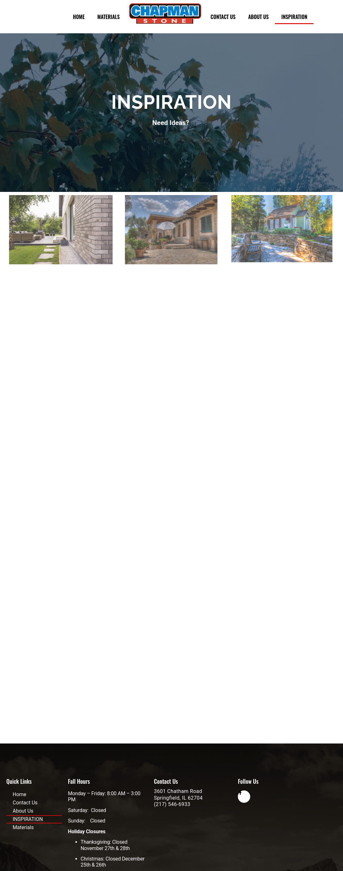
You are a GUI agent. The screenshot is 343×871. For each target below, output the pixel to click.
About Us (258, 17)
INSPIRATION (294, 17)
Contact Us (223, 17)
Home (79, 17)
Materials (108, 17)
